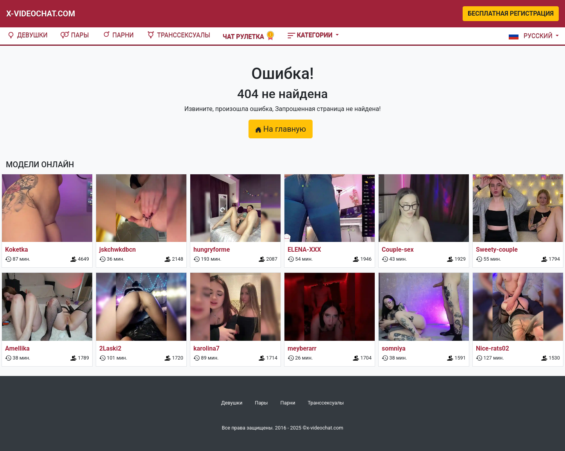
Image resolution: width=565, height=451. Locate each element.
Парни (118, 35)
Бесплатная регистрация (511, 13)
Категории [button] (311, 35)
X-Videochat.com (40, 13)
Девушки (27, 35)
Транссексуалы (178, 35)
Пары (74, 35)
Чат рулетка (249, 35)
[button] (532, 36)
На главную (280, 129)
